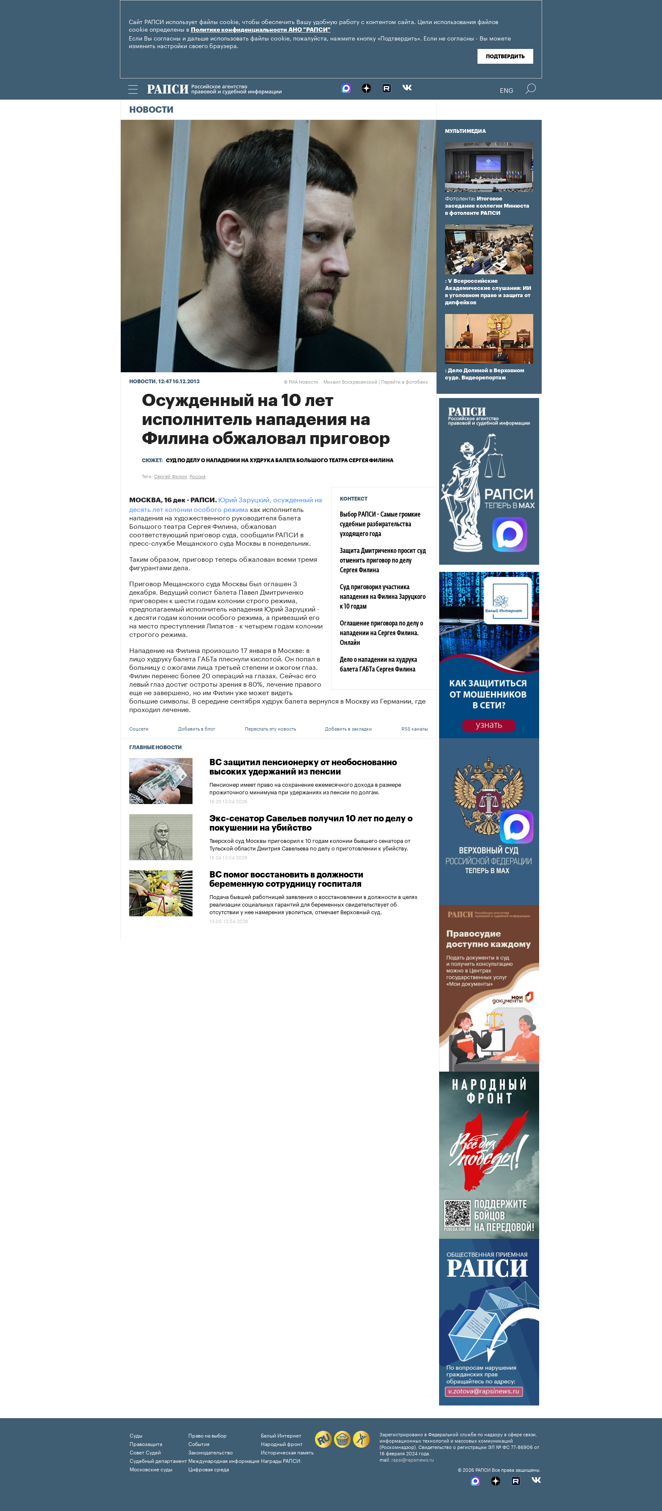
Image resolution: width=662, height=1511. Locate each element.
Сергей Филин (170, 475)
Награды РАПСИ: (281, 1460)
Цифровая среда (208, 1469)
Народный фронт (282, 1443)
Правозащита (146, 1443)
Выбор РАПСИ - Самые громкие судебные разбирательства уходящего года (380, 525)
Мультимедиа (465, 131)
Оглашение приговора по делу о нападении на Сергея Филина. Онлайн (381, 633)
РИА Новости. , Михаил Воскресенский (330, 381)
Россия (198, 475)
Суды (136, 1435)
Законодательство (210, 1452)
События (198, 1443)
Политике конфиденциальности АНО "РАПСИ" (261, 30)
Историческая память (287, 1452)
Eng (506, 89)
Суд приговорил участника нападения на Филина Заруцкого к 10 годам (383, 597)
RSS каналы (415, 728)
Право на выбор (207, 1435)
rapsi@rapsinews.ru (412, 1459)
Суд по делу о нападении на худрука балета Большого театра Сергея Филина (279, 460)
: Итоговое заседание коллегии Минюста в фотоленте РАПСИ (487, 206)
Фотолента (459, 198)
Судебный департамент (158, 1460)
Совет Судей (145, 1452)
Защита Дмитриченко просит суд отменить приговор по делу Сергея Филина (383, 561)
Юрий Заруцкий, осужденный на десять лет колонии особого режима (225, 503)
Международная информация (223, 1460)
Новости (151, 110)
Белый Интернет (281, 1435)
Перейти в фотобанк (404, 381)
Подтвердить (505, 56)
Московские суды (151, 1469)
